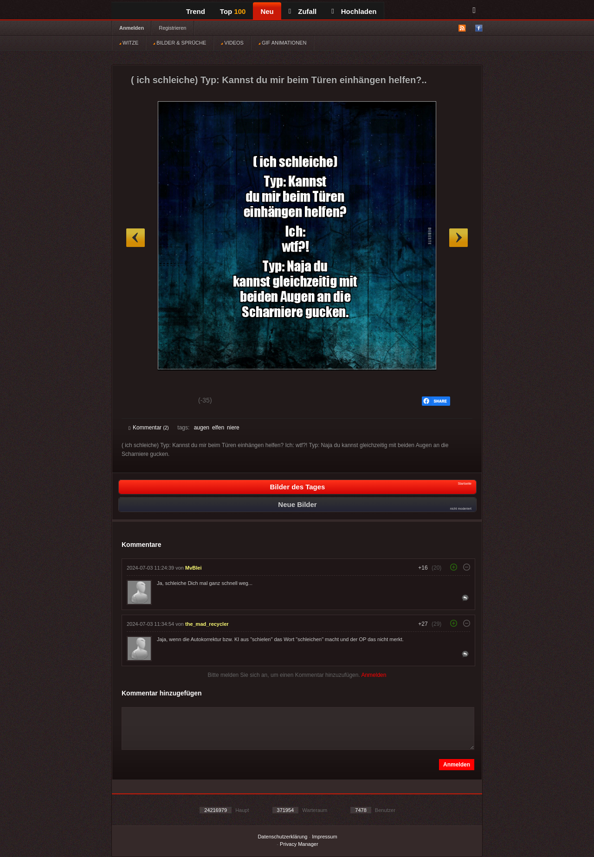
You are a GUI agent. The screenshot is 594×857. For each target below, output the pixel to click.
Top (233, 11)
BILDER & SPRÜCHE (179, 42)
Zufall (302, 11)
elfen (218, 427)
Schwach (173, 401)
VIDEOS (232, 42)
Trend (195, 11)
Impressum (324, 836)
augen (201, 427)
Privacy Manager (299, 844)
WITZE (128, 42)
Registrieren (172, 28)
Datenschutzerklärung (282, 836)
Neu (266, 11)
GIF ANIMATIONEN (282, 42)
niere (233, 427)
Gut (139, 401)
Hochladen (353, 11)
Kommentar (149, 427)
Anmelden (131, 28)
